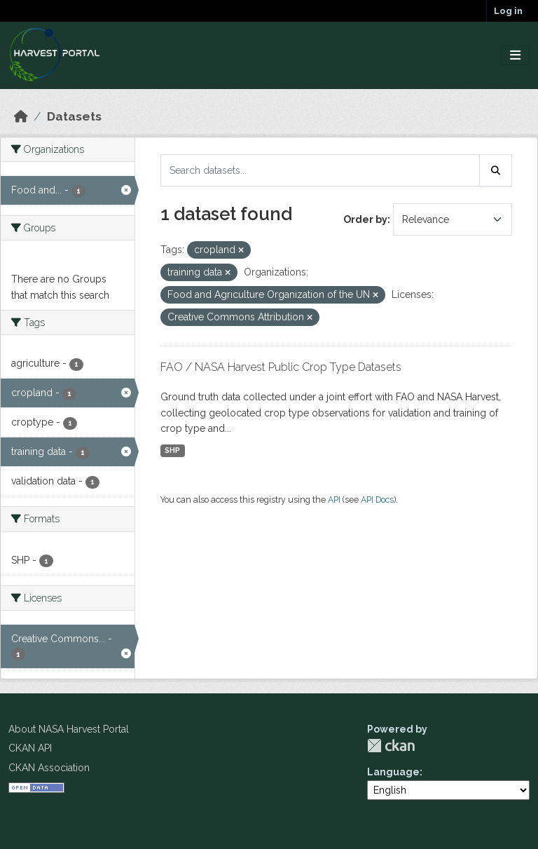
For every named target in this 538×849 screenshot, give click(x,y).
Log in (508, 11)
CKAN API (30, 748)
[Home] (21, 116)
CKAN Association (49, 767)
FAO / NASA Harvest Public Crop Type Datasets (280, 367)
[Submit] (496, 170)
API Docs (377, 499)
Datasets (74, 116)
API (334, 499)
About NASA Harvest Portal (68, 729)
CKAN (391, 745)
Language (393, 771)
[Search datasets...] (320, 170)
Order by (365, 219)
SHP (172, 450)
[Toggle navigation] (515, 56)
